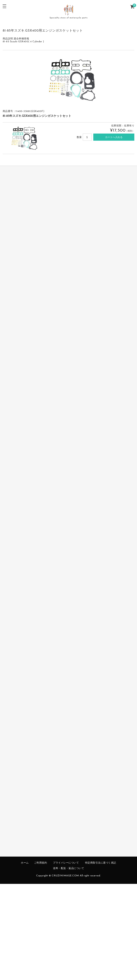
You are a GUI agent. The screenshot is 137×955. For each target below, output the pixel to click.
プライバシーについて (66, 863)
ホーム (25, 863)
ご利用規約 (40, 863)
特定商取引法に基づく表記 (100, 863)
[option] (68, 79)
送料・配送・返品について (68, 868)
